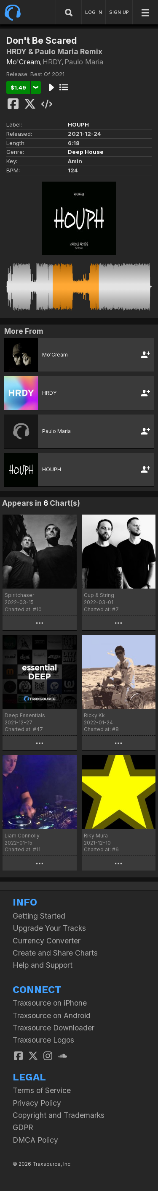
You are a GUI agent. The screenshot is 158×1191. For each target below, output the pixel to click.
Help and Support (42, 965)
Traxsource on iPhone (50, 1002)
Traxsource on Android (52, 1015)
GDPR (23, 1127)
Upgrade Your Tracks (49, 928)
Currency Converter (46, 940)
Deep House (86, 151)
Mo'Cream (23, 62)
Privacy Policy (37, 1103)
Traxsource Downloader (53, 1027)
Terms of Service (42, 1090)
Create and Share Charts (55, 952)
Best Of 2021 (47, 74)
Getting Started (39, 915)
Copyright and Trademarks (58, 1115)
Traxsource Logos (43, 1039)
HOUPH (78, 124)
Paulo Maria (83, 62)
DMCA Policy (35, 1140)
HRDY (52, 62)
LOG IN (93, 12)
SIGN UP (119, 12)
